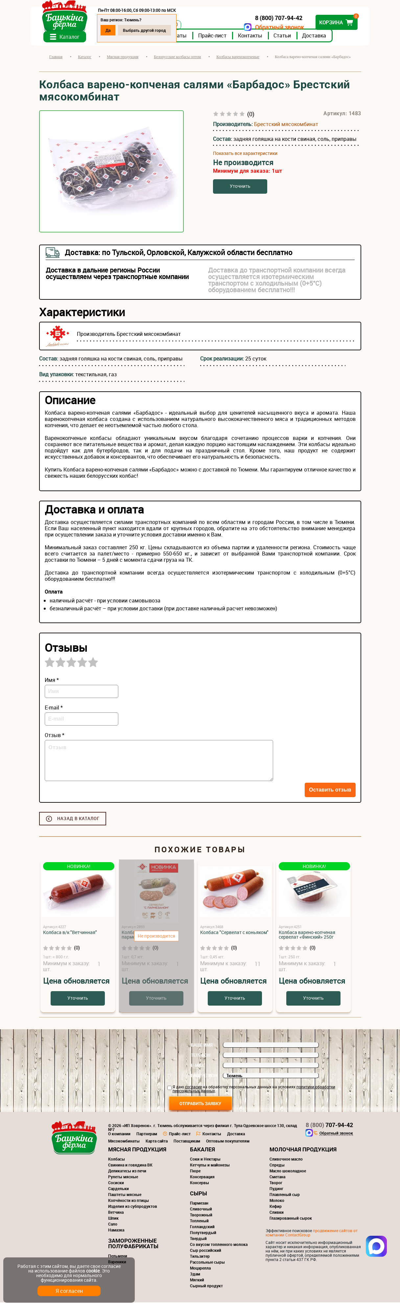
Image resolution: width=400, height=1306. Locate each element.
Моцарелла (200, 1271)
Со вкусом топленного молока (218, 1248)
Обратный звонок (271, 27)
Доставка (323, 39)
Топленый (199, 1224)
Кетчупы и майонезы (210, 1168)
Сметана (277, 1180)
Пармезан (199, 1206)
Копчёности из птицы (128, 1204)
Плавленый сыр (285, 1198)
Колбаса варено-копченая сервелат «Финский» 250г (307, 938)
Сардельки (118, 1192)
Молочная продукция (303, 1153)
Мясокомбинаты (124, 1144)
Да (116, 30)
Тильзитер (200, 1259)
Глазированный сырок (291, 1221)
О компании (119, 1137)
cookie (93, 1271)
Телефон (200, 1059)
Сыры (198, 1197)
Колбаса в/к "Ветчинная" (70, 936)
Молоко (277, 1204)
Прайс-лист (221, 39)
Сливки (277, 1215)
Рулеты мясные (123, 1180)
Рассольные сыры (207, 1265)
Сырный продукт (206, 1289)
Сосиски (116, 1186)
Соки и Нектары (205, 1162)
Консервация (202, 1180)
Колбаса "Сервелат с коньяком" (234, 936)
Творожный (201, 1218)
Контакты (259, 39)
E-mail (198, 1069)
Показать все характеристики (245, 157)
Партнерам (146, 1137)
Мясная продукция (137, 1153)
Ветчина (116, 1215)
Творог (276, 1186)
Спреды (277, 1168)
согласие (193, 1090)
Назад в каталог (78, 822)
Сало (112, 1227)
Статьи (291, 39)
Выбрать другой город (153, 30)
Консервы (199, 1186)
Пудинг (276, 1192)
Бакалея (202, 1153)
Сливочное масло (286, 1162)
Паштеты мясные (124, 1198)
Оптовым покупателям (227, 1144)
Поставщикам (187, 1144)
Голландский (202, 1230)
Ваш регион (204, 1079)
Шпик (113, 1221)
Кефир (276, 1209)
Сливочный (201, 1212)
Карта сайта (157, 1144)
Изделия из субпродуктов (132, 1209)
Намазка (116, 1233)
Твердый (198, 1242)
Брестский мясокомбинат (286, 127)
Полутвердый (203, 1236)
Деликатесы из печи (127, 1174)
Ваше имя (202, 1049)
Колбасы (116, 1162)
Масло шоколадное (288, 1174)
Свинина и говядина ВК (130, 1168)
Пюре (195, 1174)
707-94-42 (329, 1128)
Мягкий (197, 1283)
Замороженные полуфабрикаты (133, 1246)
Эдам (195, 1277)
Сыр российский (205, 1253)
